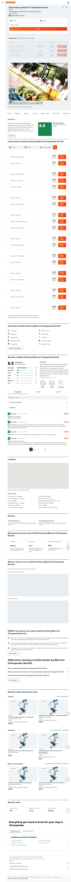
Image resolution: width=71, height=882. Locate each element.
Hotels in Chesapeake (44, 851)
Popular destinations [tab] (27, 839)
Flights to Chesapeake (16, 848)
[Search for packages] (3, 17)
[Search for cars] (3, 13)
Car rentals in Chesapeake (45, 848)
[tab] (18, 400)
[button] (2, 2)
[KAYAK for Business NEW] (3, 31)
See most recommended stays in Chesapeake (57, 771)
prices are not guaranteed (38, 866)
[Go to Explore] (3, 25)
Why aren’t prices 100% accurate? (39, 877)
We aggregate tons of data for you (39, 874)
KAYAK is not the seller (39, 871)
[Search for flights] (3, 7)
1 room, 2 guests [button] (14, 25)
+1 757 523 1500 (13, 13)
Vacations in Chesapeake (17, 851)
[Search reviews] (39, 406)
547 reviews (21, 15)
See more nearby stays (63, 704)
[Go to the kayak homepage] (10, 2)
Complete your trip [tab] (15, 839)
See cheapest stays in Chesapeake (60, 738)
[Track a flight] (3, 28)
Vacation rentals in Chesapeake (18, 853)
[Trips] (3, 36)
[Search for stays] (3, 10)
